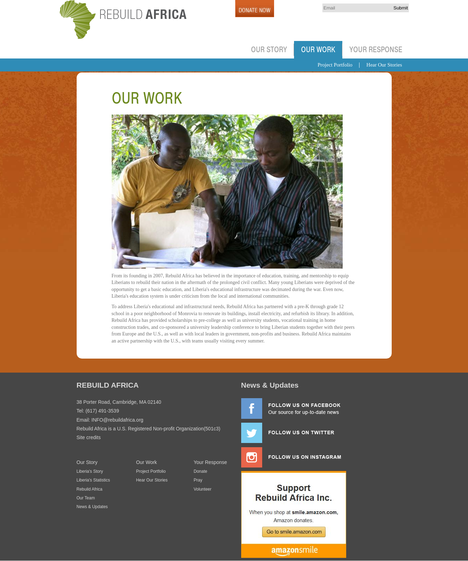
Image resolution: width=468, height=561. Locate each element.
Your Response (375, 49)
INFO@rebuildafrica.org (117, 420)
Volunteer (202, 489)
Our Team (86, 498)
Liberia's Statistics (93, 480)
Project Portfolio (334, 65)
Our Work (318, 49)
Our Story (269, 49)
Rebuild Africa (90, 489)
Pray (198, 480)
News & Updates (92, 506)
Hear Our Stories (384, 65)
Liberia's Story (90, 471)
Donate (200, 471)
